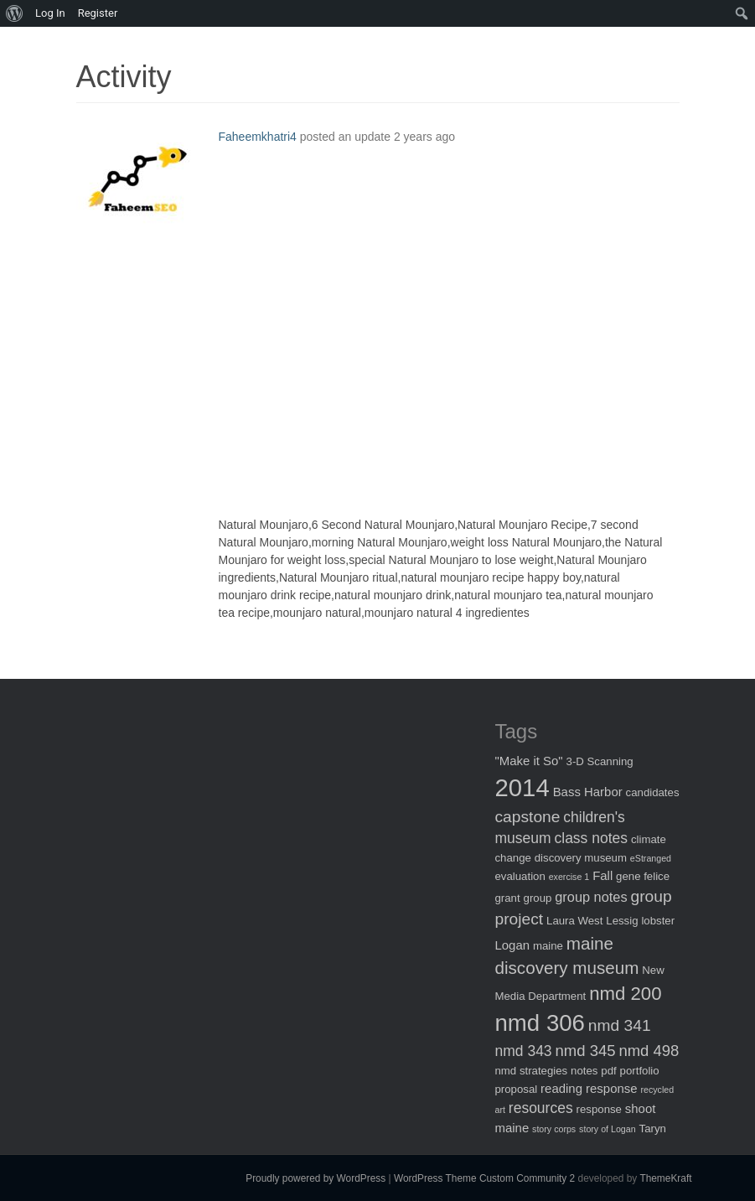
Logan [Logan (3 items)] (512, 945)
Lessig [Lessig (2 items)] (622, 920)
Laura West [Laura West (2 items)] (574, 920)
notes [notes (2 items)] (584, 1070)
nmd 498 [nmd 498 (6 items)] (648, 1050)
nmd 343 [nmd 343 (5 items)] (523, 1051)
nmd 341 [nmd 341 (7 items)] (619, 1025)
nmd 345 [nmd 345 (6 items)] (586, 1050)
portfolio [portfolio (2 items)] (639, 1070)
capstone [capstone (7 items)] (528, 817)
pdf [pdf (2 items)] (608, 1070)
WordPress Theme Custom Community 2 (484, 1178)
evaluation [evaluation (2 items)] (520, 876)
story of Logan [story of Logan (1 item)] (607, 1129)
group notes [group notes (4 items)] (591, 896)
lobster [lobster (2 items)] (658, 920)
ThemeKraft (665, 1178)
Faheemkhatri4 (258, 136)
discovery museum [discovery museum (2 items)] (581, 858)
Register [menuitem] (98, 13)
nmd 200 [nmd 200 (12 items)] (625, 993)
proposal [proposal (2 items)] (516, 1089)
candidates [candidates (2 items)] (653, 792)
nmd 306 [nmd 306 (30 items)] (540, 1023)
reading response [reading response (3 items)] (588, 1088)
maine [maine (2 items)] (548, 946)
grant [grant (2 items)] (507, 898)
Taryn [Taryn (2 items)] (652, 1128)
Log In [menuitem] (50, 13)
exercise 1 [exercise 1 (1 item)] (569, 877)
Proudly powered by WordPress (315, 1178)
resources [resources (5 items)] (541, 1108)
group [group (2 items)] (538, 898)
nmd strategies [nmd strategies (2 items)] (531, 1070)
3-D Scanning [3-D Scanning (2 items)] (599, 761)
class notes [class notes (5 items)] (591, 838)
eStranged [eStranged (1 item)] (650, 858)
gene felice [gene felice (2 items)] (643, 876)
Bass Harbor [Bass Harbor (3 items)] (588, 791)
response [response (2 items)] (599, 1109)
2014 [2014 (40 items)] (522, 787)
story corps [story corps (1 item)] (554, 1129)
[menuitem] (14, 13)
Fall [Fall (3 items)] (602, 875)
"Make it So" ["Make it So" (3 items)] (529, 760)
